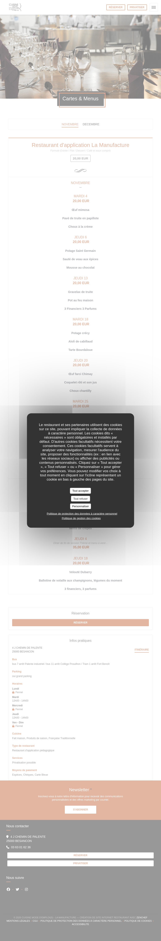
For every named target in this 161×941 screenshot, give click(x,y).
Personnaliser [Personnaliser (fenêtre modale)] (80, 506)
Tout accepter (80, 490)
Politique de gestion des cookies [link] (81, 518)
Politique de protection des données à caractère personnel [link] (82, 513)
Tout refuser (80, 498)
